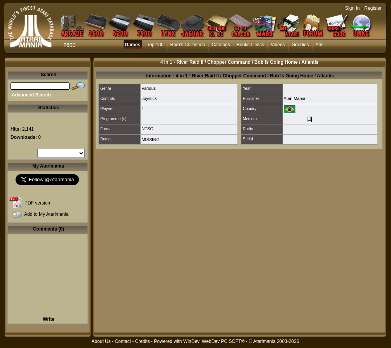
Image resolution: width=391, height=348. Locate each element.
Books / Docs (250, 44)
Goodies (300, 44)
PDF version (37, 203)
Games (132, 44)
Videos (278, 44)
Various (148, 88)
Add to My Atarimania (46, 214)
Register (373, 8)
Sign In (352, 8)
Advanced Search (31, 95)
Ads (320, 44)
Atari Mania (294, 98)
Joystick (149, 98)
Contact (123, 341)
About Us (100, 341)
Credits (142, 341)
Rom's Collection (187, 44)
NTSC (147, 128)
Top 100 (155, 44)
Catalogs (220, 44)
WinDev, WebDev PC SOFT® (214, 341)
